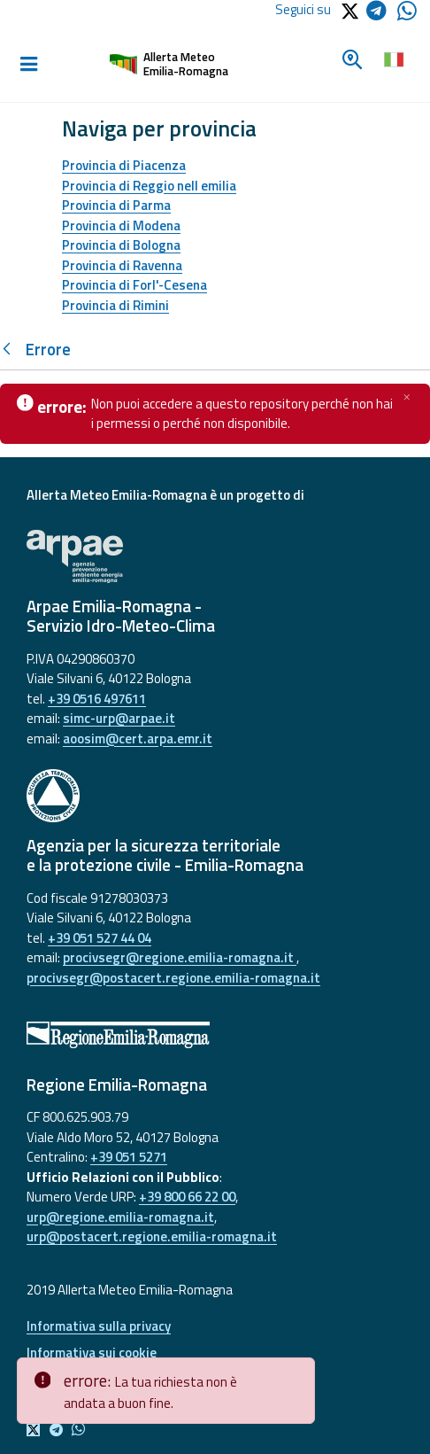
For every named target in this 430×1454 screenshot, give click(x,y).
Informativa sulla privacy (99, 1326)
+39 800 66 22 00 (187, 1196)
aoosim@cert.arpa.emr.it (137, 738)
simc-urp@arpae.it (119, 718)
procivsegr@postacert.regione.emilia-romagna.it (173, 978)
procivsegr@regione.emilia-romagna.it (179, 957)
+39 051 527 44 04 (99, 938)
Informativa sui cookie (92, 1352)
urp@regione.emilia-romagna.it (120, 1217)
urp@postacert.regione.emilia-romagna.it (152, 1236)
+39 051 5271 (128, 1157)
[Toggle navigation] (28, 64)
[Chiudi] (407, 397)
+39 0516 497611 (97, 698)
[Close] (298, 1371)
